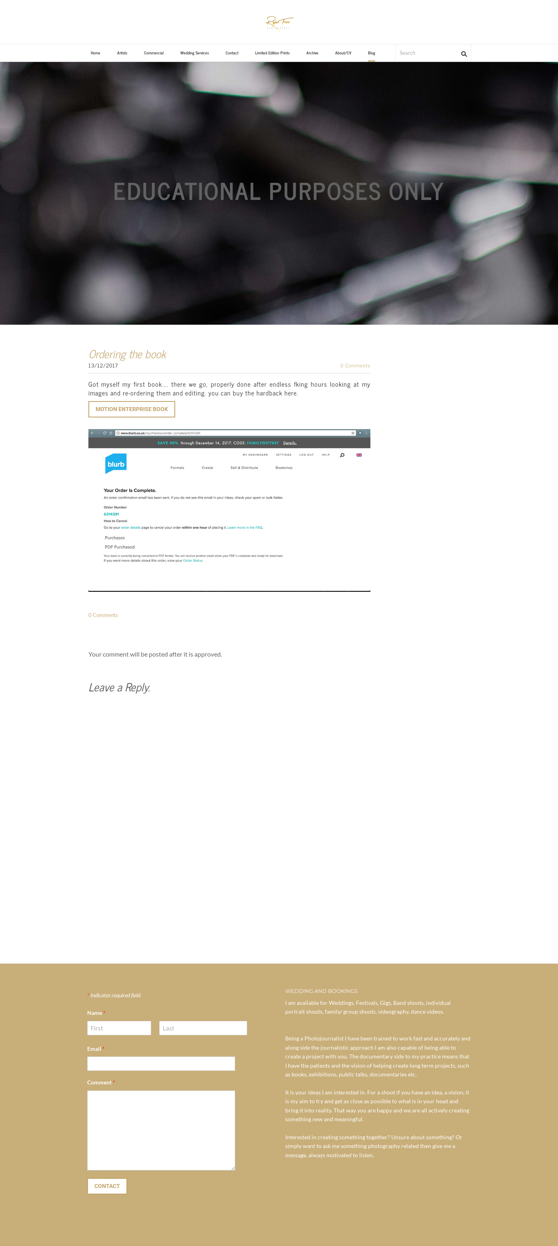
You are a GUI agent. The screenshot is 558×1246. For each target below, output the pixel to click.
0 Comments (355, 365)
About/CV (343, 52)
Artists (122, 52)
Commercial (154, 52)
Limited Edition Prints (272, 52)
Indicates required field (113, 995)
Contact (232, 52)
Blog (371, 52)
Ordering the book (127, 353)
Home (95, 52)
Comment (101, 1082)
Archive (312, 52)
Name (96, 1012)
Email (96, 1048)
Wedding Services (194, 52)
